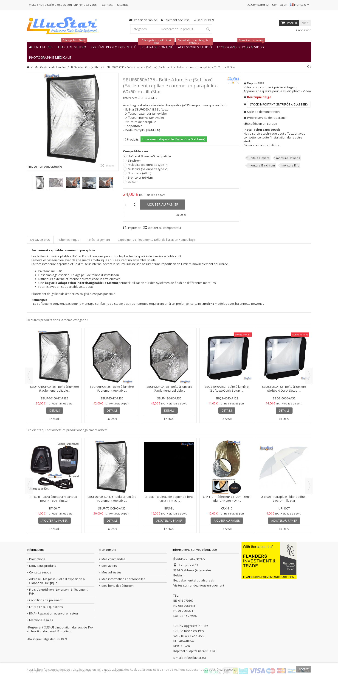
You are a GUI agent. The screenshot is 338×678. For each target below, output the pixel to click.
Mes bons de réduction (117, 586)
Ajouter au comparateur (164, 228)
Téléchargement (98, 240)
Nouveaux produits (42, 566)
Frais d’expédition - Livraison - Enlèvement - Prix (59, 591)
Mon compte (107, 550)
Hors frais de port (155, 194)
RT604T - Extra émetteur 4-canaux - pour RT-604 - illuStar (55, 499)
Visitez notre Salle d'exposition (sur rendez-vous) (63, 5)
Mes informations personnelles (123, 579)
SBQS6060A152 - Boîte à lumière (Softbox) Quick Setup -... (284, 389)
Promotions (37, 559)
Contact (107, 5)
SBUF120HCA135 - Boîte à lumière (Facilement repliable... (169, 389)
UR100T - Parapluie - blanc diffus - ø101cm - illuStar (284, 499)
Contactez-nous (40, 572)
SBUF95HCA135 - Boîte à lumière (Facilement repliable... (112, 389)
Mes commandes (113, 559)
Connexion (279, 5)
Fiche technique (68, 240)
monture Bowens (288, 158)
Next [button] (309, 376)
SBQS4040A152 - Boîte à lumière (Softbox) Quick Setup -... (227, 389)
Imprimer (134, 228)
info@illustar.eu (195, 658)
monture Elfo (290, 165)
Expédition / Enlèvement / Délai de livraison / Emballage (156, 240)
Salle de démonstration (263, 112)
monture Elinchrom (262, 165)
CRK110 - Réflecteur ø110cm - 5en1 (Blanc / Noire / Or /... (227, 499)
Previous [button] (29, 376)
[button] (50, 57)
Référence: (130, 98)
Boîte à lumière (259, 158)
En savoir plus (40, 240)
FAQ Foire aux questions (46, 607)
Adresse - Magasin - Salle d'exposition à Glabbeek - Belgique (57, 581)
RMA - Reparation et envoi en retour (54, 613)
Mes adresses (111, 572)
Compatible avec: (136, 151)
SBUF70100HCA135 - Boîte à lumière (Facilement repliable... (54, 389)
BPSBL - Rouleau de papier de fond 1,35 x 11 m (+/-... (169, 499)
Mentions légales (41, 620)
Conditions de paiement (45, 600)
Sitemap (123, 5)
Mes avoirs (109, 566)
